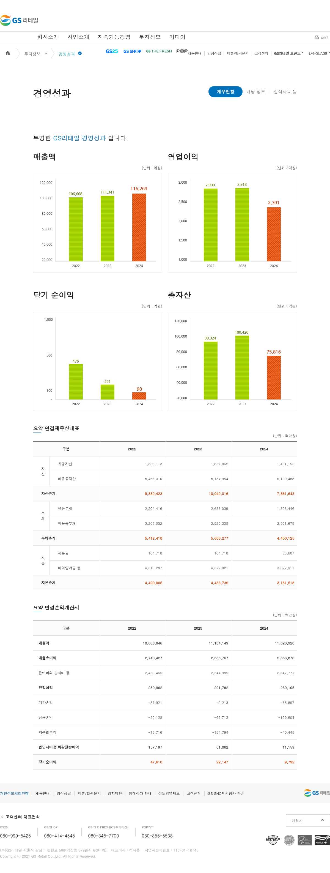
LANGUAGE (318, 53)
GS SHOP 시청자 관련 (226, 793)
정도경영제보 (169, 793)
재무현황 (225, 91)
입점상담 (214, 53)
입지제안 (115, 793)
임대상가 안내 (140, 793)
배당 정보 (255, 91)
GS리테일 (19, 20)
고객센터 (261, 53)
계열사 (297, 820)
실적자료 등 (285, 91)
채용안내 (195, 53)
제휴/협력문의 (238, 53)
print (324, 37)
